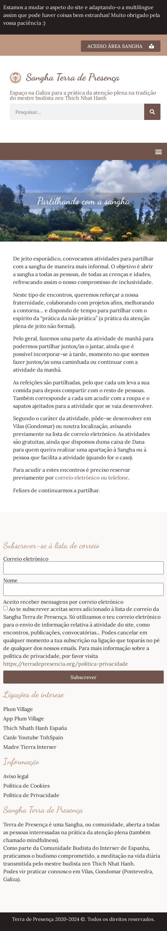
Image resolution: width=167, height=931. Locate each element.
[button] (158, 151)
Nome (10, 580)
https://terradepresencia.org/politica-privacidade (65, 663)
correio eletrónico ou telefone (91, 477)
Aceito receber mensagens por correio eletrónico (63, 601)
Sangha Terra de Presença (72, 77)
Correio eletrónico (25, 558)
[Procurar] (152, 112)
